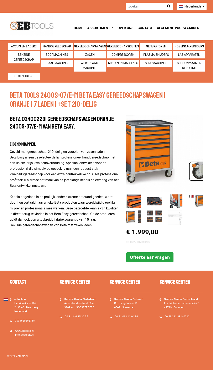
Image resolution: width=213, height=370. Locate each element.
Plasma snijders (156, 54)
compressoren (123, 54)
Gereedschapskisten (123, 46)
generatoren (156, 46)
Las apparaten (189, 54)
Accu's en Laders (24, 46)
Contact (145, 28)
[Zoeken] (149, 6)
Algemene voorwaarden (178, 28)
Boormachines (57, 54)
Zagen (90, 54)
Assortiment (99, 28)
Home (78, 28)
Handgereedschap (57, 46)
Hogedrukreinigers (189, 46)
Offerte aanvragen (150, 257)
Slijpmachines (156, 63)
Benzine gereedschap (24, 57)
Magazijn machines (123, 63)
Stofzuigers (24, 76)
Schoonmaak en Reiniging (189, 65)
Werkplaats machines (90, 65)
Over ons (126, 28)
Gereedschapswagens (90, 46)
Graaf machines (57, 63)
